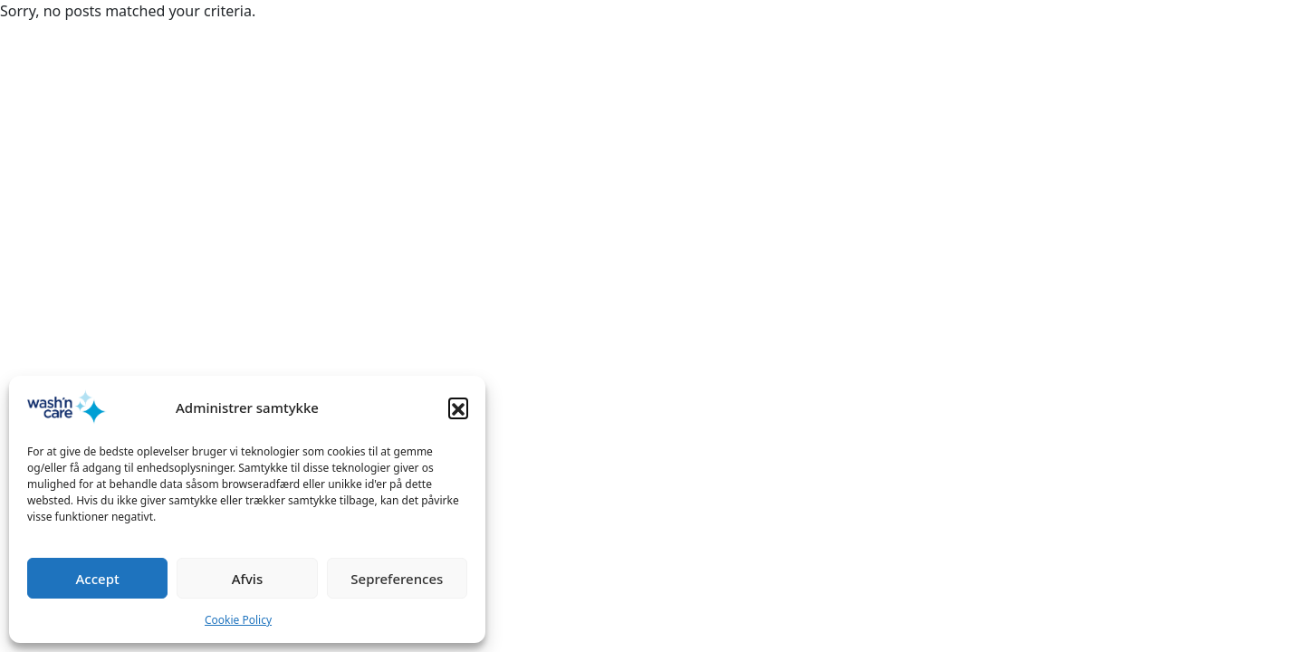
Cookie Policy (238, 620)
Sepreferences (396, 579)
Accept (98, 579)
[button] (458, 407)
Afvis (247, 579)
